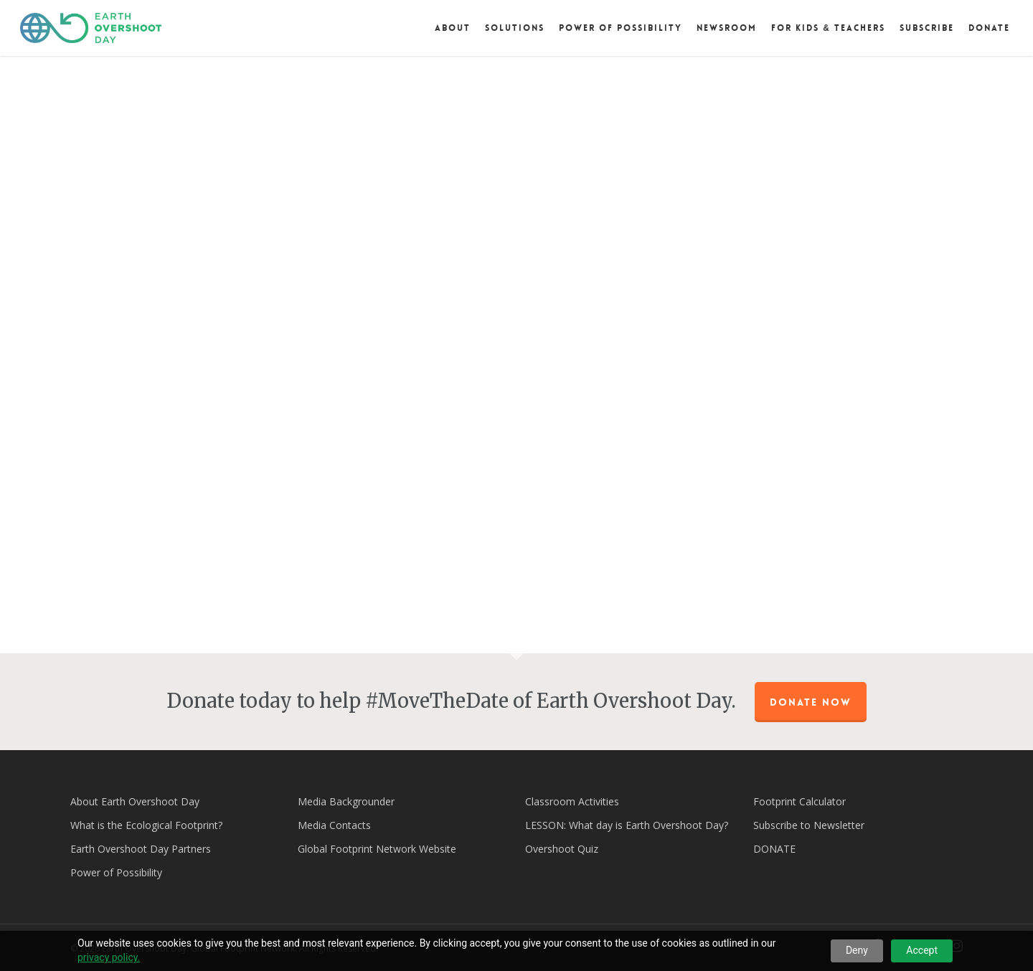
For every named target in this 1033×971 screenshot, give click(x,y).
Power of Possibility (116, 872)
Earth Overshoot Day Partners (140, 849)
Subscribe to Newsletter (808, 825)
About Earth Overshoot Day (134, 801)
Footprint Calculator (799, 801)
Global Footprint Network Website (377, 849)
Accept (922, 950)
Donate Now (811, 702)
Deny (857, 950)
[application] (516, 357)
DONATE (774, 849)
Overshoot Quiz (561, 849)
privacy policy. (108, 957)
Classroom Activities (572, 801)
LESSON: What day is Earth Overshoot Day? (626, 825)
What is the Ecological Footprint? (146, 825)
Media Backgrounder (346, 801)
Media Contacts (334, 825)
